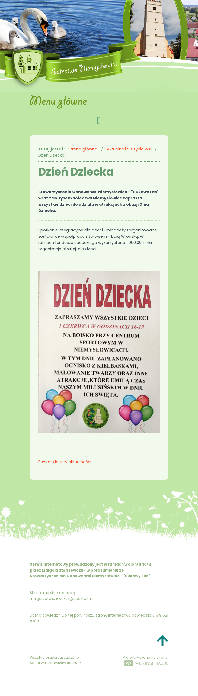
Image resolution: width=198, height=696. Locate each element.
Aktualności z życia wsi (129, 149)
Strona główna (82, 149)
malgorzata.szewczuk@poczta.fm (61, 598)
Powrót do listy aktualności (64, 462)
